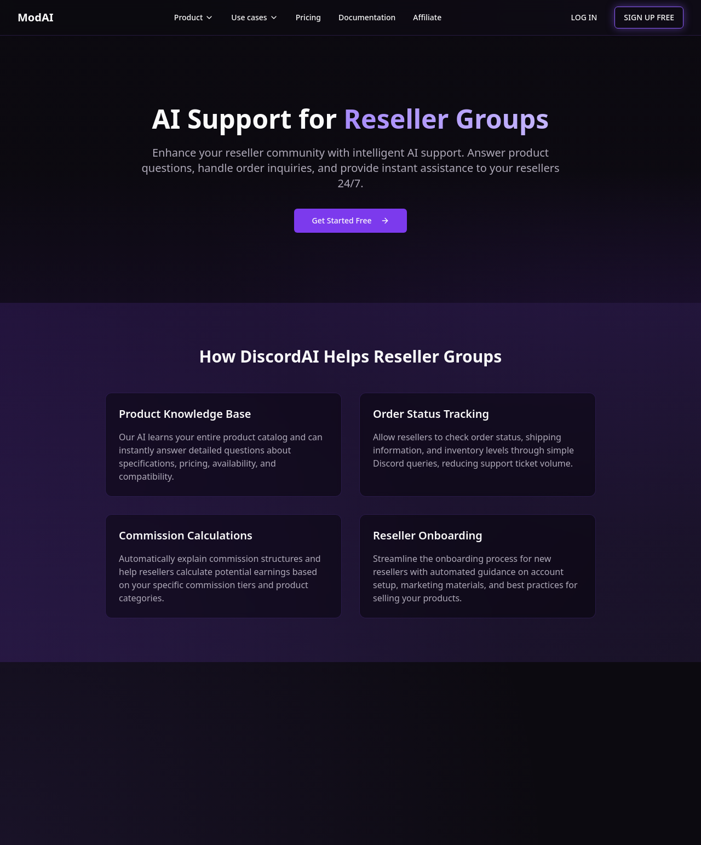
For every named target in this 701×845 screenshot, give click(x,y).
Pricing (308, 17)
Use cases (254, 17)
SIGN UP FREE (649, 17)
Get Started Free (350, 220)
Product (194, 17)
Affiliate (427, 17)
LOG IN (584, 17)
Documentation (366, 17)
